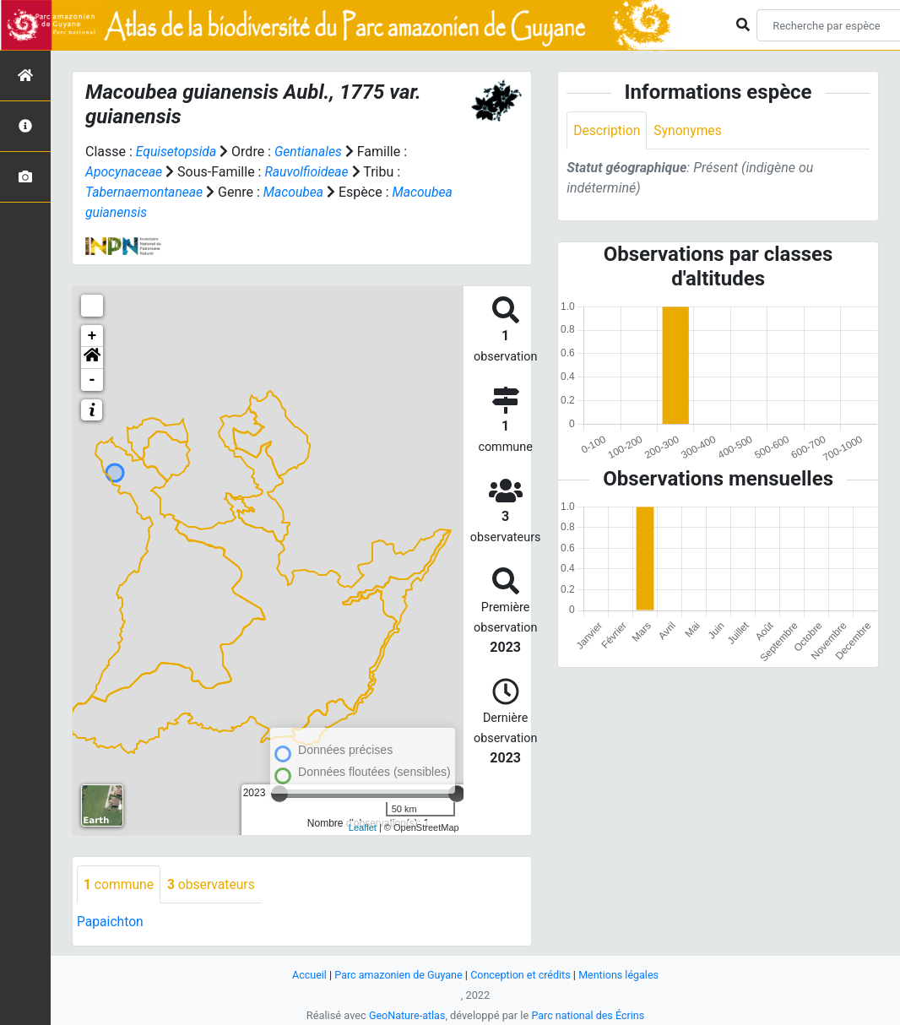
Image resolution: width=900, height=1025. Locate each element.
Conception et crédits (521, 974)
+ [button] (92, 336)
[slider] (456, 793)
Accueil (305, 974)
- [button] (92, 380)
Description (607, 130)
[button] (92, 358)
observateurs (213, 884)
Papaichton (111, 922)
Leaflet (363, 827)
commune (119, 884)
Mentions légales (622, 974)
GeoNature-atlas (405, 1015)
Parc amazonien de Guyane (397, 974)
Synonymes (689, 130)
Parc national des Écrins (589, 1015)
